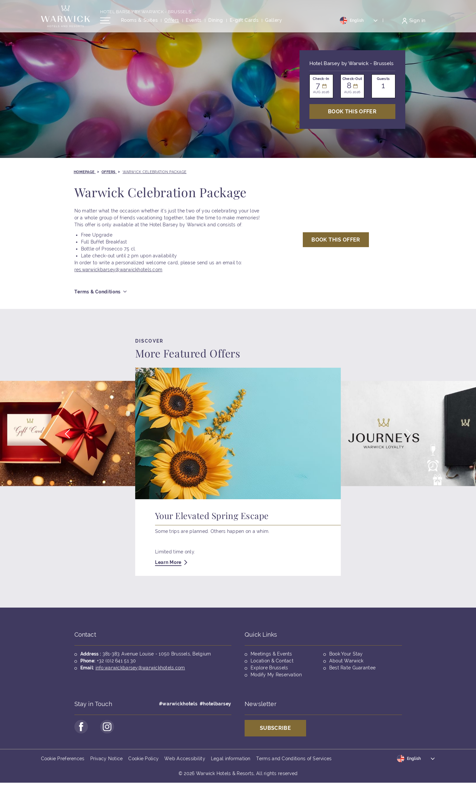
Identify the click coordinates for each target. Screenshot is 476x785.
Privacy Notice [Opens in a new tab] (106, 760)
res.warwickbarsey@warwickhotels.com (118, 269)
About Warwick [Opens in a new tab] (346, 660)
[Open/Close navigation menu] (105, 24)
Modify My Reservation (276, 674)
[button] (67, 437)
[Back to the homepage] (65, 20)
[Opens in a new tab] (244, 24)
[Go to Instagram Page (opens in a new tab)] (110, 728)
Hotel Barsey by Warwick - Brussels (145, 15)
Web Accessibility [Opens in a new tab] (184, 760)
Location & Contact (272, 660)
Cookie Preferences (63, 760)
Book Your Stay (346, 653)
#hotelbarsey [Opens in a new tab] (215, 703)
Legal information (231, 760)
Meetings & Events (271, 653)
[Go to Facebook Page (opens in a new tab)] (82, 728)
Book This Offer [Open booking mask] (352, 111)
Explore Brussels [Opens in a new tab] (269, 667)
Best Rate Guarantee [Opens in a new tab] (352, 667)
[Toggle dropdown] (359, 24)
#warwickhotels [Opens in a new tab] (178, 703)
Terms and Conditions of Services (294, 760)
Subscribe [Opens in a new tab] (275, 728)
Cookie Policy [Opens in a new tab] (143, 760)
